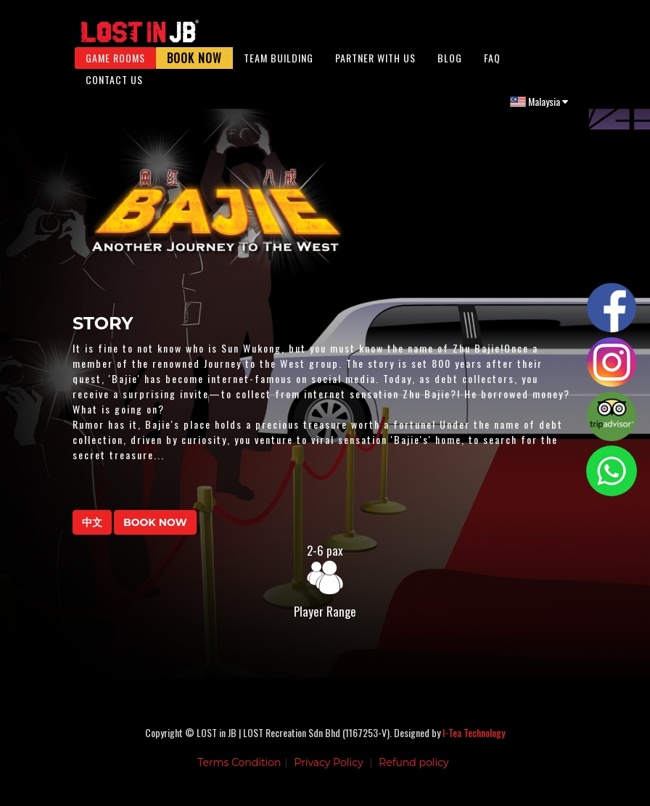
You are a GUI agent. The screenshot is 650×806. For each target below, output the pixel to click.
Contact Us (114, 86)
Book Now (194, 65)
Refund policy (414, 773)
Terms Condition (239, 773)
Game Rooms (115, 65)
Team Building (278, 65)
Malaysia (539, 108)
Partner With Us (375, 65)
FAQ (492, 65)
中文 (92, 533)
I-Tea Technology (474, 743)
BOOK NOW (155, 533)
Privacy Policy (328, 773)
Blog (449, 65)
